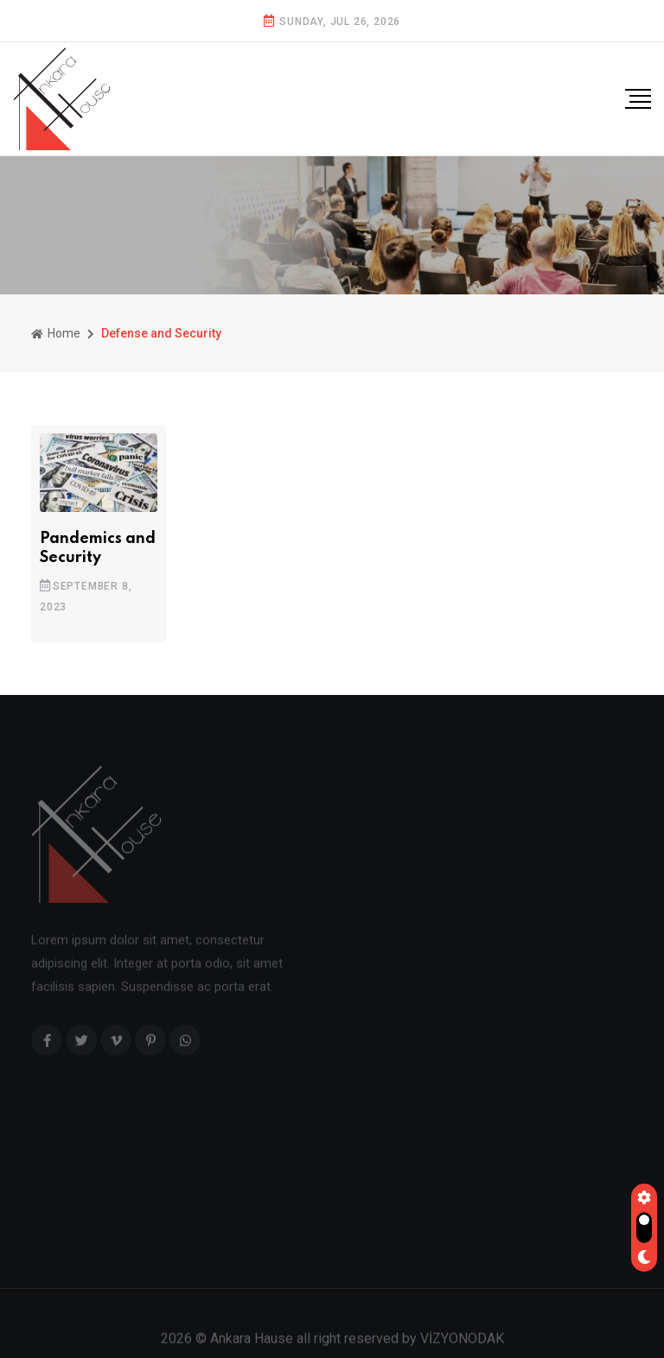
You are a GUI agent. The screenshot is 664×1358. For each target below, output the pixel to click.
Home (55, 333)
